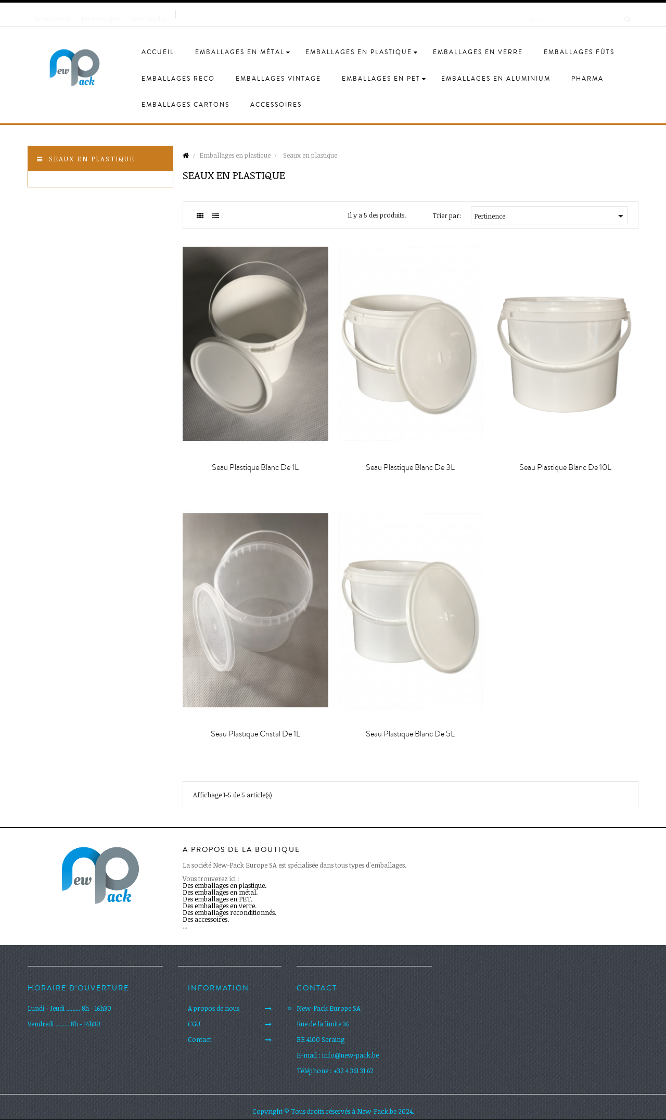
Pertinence (550, 216)
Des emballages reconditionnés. (229, 912)
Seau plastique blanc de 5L (410, 734)
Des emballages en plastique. (224, 885)
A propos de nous (213, 1008)
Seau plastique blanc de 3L (410, 467)
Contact (199, 1039)
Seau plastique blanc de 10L (565, 467)
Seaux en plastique (92, 158)
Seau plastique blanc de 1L (255, 467)
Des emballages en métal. (220, 892)
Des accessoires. (206, 919)
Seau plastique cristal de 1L (255, 734)
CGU (194, 1023)
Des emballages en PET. (217, 898)
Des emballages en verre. (220, 905)
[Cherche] (575, 14)
